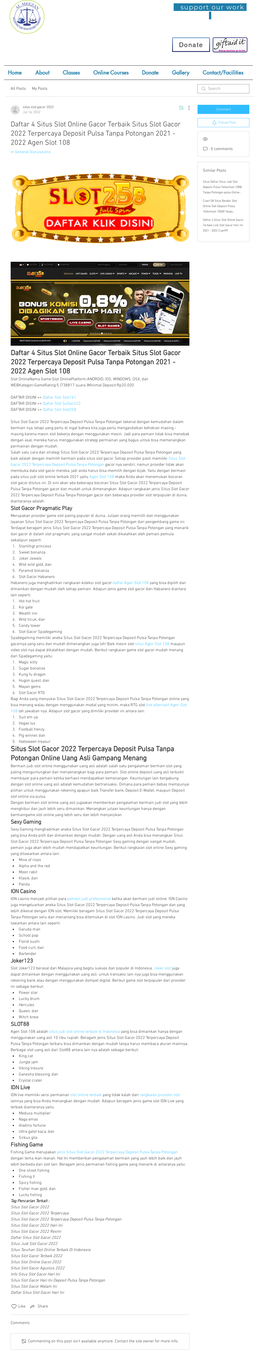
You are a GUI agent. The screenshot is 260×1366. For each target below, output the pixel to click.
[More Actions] (186, 108)
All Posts (18, 88)
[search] (223, 88)
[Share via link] (38, 1306)
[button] (74, 73)
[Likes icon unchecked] (14, 1306)
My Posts (39, 88)
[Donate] (191, 44)
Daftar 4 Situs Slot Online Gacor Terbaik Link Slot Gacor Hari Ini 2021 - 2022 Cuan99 (223, 225)
